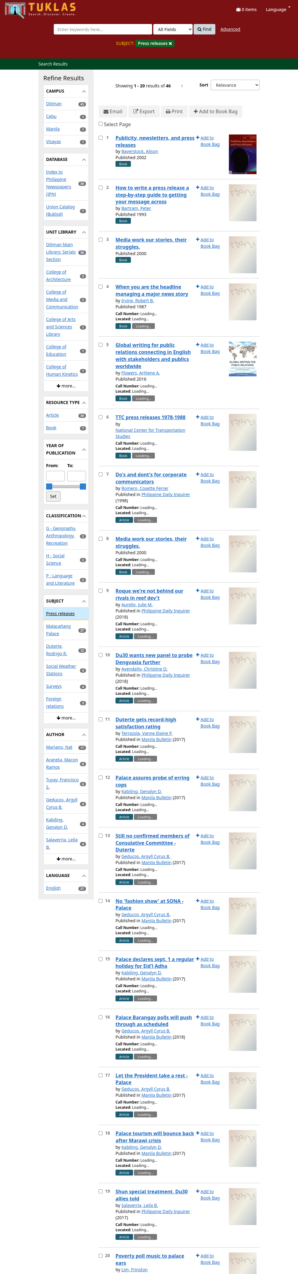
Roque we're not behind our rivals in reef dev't (149, 594)
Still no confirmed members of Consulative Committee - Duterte (153, 842)
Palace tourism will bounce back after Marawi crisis (155, 1137)
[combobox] (103, 29)
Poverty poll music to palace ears (150, 1259)
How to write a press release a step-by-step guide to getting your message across (152, 194)
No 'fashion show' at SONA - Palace (149, 904)
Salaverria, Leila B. (139, 1205)
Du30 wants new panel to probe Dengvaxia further (154, 659)
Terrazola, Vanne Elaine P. (146, 733)
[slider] (49, 486)
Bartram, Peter (136, 208)
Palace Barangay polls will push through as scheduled (154, 1021)
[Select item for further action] (101, 138)
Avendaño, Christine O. (144, 669)
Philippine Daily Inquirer (165, 494)
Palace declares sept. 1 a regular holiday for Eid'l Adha (155, 963)
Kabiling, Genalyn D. (141, 791)
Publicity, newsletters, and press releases (155, 141)
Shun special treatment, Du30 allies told (152, 1195)
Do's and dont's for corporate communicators (151, 478)
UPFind (20, 8)
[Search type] (173, 29)
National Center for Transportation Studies (150, 433)
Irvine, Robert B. (137, 300)
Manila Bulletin (156, 739)
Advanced (230, 29)
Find (204, 29)
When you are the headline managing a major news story (152, 290)
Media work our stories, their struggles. (151, 243)
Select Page (117, 124)
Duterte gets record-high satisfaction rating (146, 723)
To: (70, 465)
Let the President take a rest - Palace (152, 1079)
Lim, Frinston (134, 1269)
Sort (203, 85)
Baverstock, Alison (139, 151)
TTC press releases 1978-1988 (151, 417)
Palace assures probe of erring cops (153, 781)
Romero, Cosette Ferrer (144, 488)
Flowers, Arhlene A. (140, 373)
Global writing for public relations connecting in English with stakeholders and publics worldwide (153, 356)
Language (278, 9)
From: (52, 465)
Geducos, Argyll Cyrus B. (145, 856)
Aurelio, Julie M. (137, 604)
